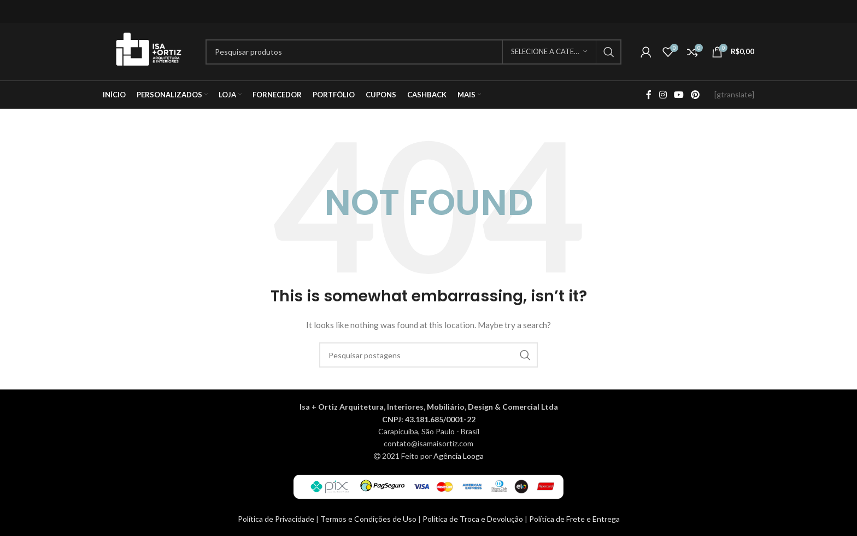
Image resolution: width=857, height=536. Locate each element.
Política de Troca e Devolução (473, 518)
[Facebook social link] (648, 94)
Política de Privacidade (277, 518)
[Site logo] (149, 50)
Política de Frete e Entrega (574, 518)
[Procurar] (413, 52)
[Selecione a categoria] (549, 51)
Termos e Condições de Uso (369, 518)
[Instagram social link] (662, 94)
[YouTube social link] (678, 94)
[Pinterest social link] (695, 94)
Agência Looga (458, 456)
